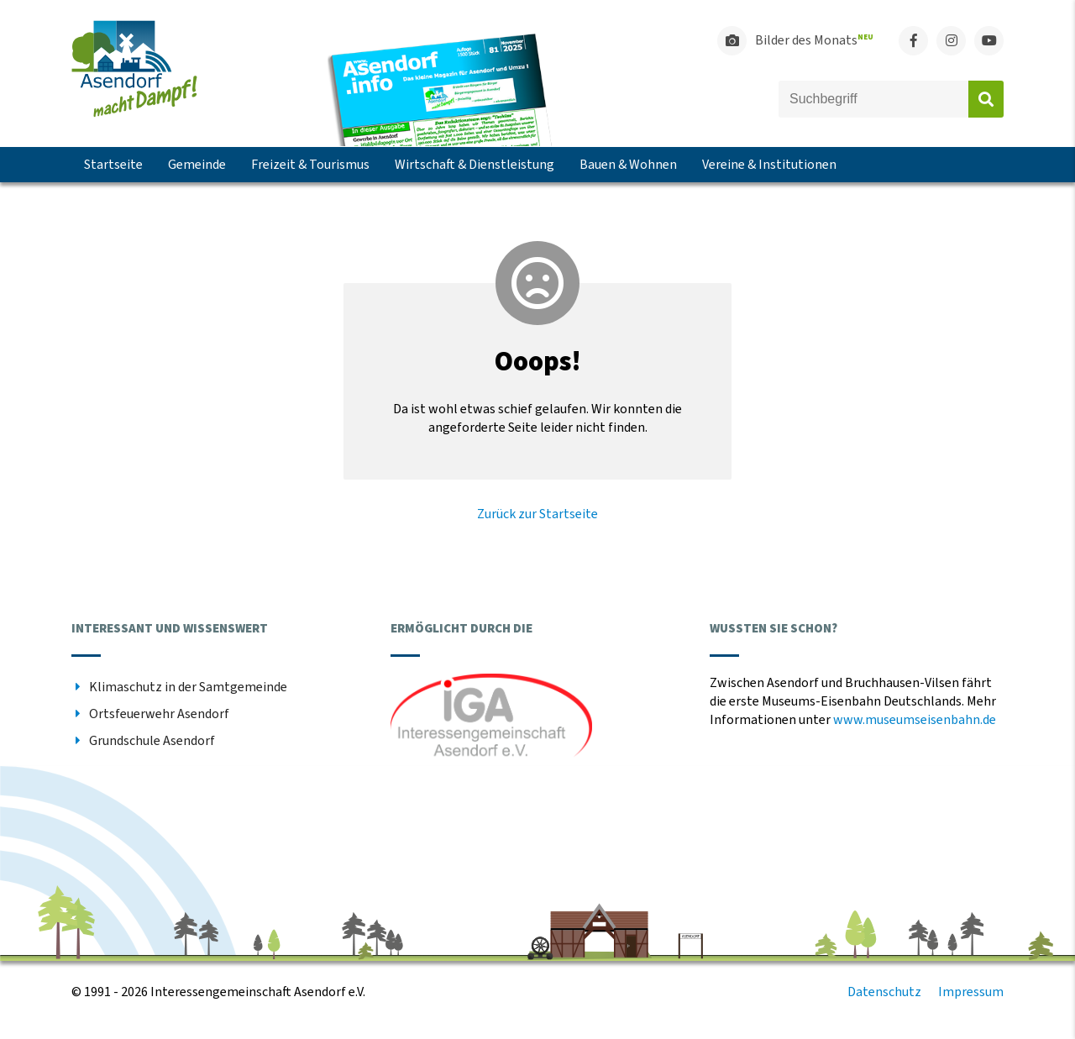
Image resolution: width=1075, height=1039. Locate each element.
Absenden (986, 99)
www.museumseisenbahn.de (914, 720)
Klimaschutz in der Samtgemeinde (188, 687)
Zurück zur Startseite (537, 514)
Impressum (971, 992)
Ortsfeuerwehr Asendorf (159, 714)
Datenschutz (884, 992)
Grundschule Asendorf (152, 741)
